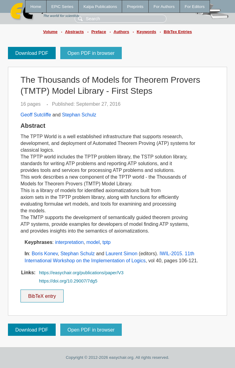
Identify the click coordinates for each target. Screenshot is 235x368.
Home (35, 6)
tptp (107, 242)
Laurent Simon (121, 253)
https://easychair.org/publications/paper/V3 (81, 272)
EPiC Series (62, 6)
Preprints (135, 6)
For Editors (195, 6)
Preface (98, 31)
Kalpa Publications (100, 6)
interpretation (69, 242)
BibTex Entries (178, 31)
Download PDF (31, 53)
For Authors (164, 6)
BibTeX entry (42, 294)
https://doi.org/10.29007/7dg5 (68, 281)
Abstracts (74, 31)
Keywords (146, 31)
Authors (121, 31)
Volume (50, 31)
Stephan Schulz (79, 114)
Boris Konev (45, 253)
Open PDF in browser (91, 53)
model (93, 242)
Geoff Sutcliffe (36, 114)
